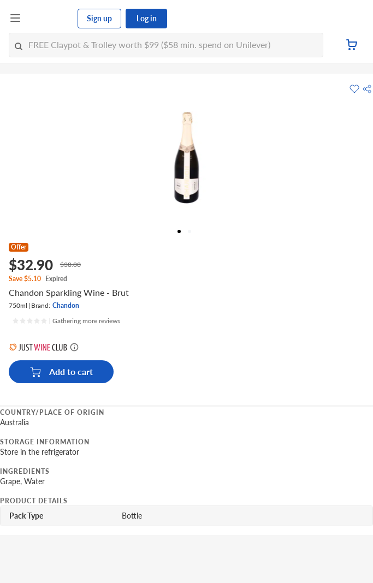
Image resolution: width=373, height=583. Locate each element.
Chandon (65, 305)
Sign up (99, 18)
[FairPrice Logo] (49, 18)
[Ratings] (66, 321)
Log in (147, 18)
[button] (367, 89)
